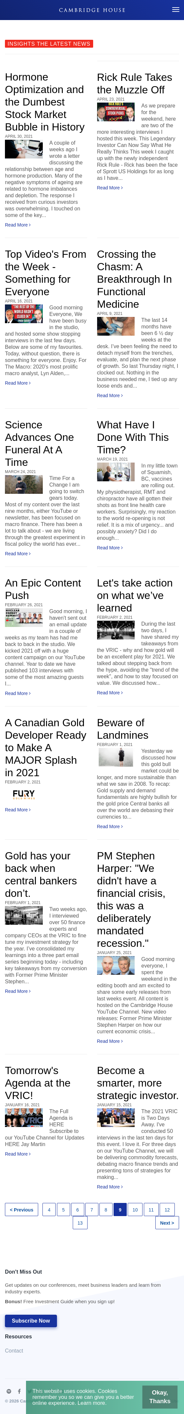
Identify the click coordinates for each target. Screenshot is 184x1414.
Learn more (94, 1405)
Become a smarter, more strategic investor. (138, 1083)
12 (167, 1209)
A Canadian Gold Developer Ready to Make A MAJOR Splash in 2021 (45, 748)
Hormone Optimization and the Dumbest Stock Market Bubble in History (45, 102)
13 (80, 1223)
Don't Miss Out (88, 1288)
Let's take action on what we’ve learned (135, 595)
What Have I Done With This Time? (133, 437)
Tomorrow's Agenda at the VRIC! (37, 1083)
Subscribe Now (31, 1321)
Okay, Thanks (149, 1400)
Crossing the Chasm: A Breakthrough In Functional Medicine (134, 279)
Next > (167, 1223)
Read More (18, 225)
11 (151, 1209)
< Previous (21, 1209)
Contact (14, 1351)
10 (135, 1209)
